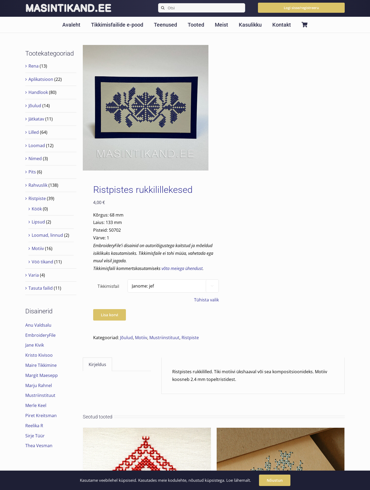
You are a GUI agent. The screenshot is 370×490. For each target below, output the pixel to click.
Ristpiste (190, 337)
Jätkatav (36, 119)
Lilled (33, 132)
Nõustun (275, 480)
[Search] (162, 8)
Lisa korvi (109, 314)
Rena (33, 66)
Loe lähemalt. (238, 480)
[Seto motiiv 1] (147, 431)
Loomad (36, 145)
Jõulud (126, 337)
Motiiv (141, 337)
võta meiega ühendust (182, 268)
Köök (37, 209)
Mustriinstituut (164, 337)
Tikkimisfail (108, 286)
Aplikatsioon (40, 79)
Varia (33, 275)
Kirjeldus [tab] (97, 364)
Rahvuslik (37, 185)
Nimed (35, 158)
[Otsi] (201, 8)
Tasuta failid (40, 288)
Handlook (38, 92)
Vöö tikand (42, 262)
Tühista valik (206, 300)
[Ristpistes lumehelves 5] (280, 431)
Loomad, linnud (47, 235)
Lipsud (38, 222)
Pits (32, 172)
